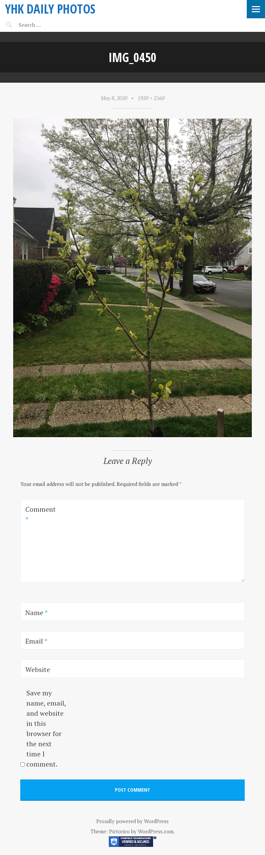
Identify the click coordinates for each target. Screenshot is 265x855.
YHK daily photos (50, 8)
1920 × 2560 (151, 98)
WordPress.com (155, 831)
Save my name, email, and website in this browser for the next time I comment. (46, 728)
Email (36, 641)
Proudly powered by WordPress (132, 821)
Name (36, 612)
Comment (40, 514)
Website (37, 669)
